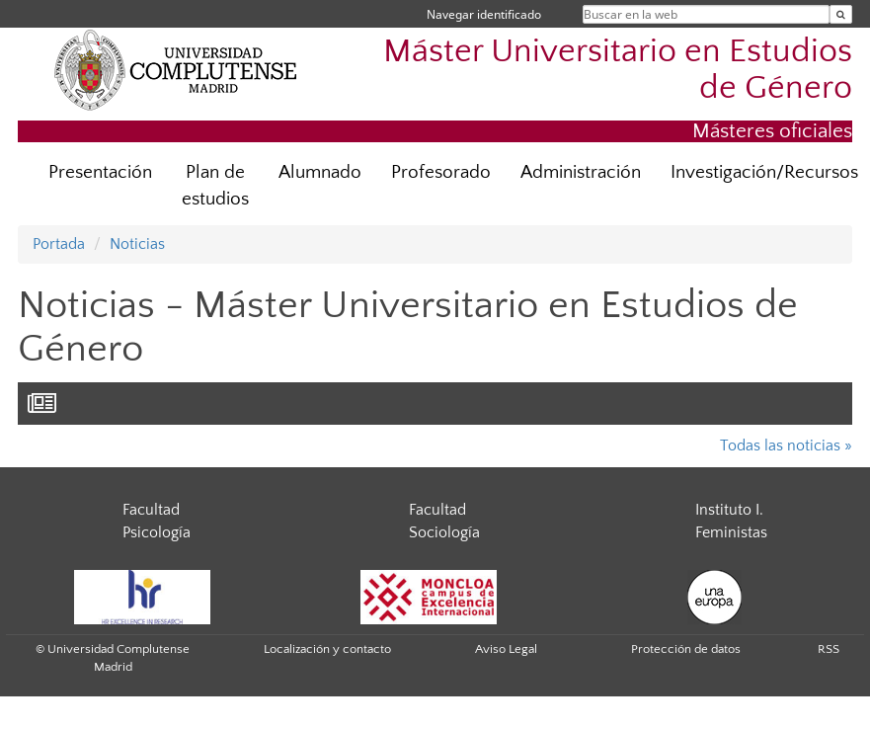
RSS (828, 649)
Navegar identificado (484, 14)
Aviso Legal (506, 649)
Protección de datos (686, 649)
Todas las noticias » (786, 445)
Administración (580, 172)
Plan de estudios (215, 185)
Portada (59, 244)
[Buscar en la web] (841, 14)
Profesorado (441, 172)
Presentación (100, 172)
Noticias (137, 244)
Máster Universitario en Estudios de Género (617, 70)
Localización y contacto (327, 649)
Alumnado (319, 172)
